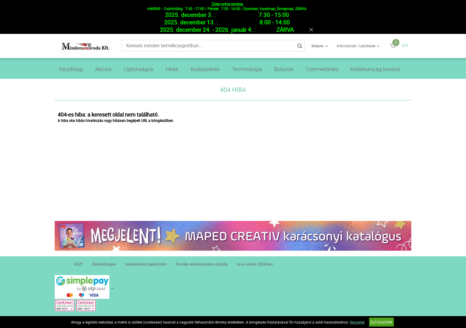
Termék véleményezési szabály (201, 264)
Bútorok (284, 69)
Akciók (103, 69)
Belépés (317, 45)
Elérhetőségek (104, 264)
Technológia (247, 69)
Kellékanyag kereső (375, 69)
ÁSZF (78, 264)
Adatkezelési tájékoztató (145, 264)
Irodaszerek (205, 69)
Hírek (172, 69)
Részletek (357, 322)
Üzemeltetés (322, 69)
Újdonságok (139, 69)
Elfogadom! (381, 322)
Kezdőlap (71, 69)
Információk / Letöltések (356, 45)
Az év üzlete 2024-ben (255, 264)
